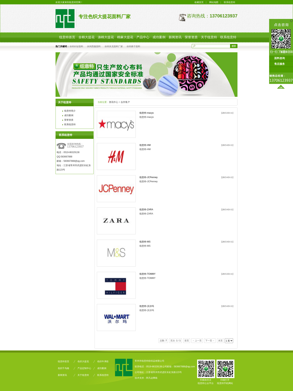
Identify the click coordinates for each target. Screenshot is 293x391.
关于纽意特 (83, 375)
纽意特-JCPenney (148, 177)
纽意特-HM (145, 145)
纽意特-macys (146, 113)
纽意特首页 (63, 361)
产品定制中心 (84, 368)
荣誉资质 (68, 120)
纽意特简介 (70, 110)
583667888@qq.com (184, 366)
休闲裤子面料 (133, 46)
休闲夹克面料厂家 (114, 46)
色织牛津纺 (103, 361)
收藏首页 (199, 2)
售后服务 (281, 64)
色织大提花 (83, 361)
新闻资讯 (62, 375)
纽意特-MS (144, 241)
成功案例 (68, 115)
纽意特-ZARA (146, 209)
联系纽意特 (229, 2)
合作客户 (125, 102)
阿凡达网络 (151, 378)
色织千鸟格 (63, 368)
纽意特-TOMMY (147, 274)
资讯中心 (113, 102)
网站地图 (213, 2)
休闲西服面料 (94, 46)
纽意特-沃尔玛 (146, 306)
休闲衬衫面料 (76, 46)
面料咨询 (281, 58)
